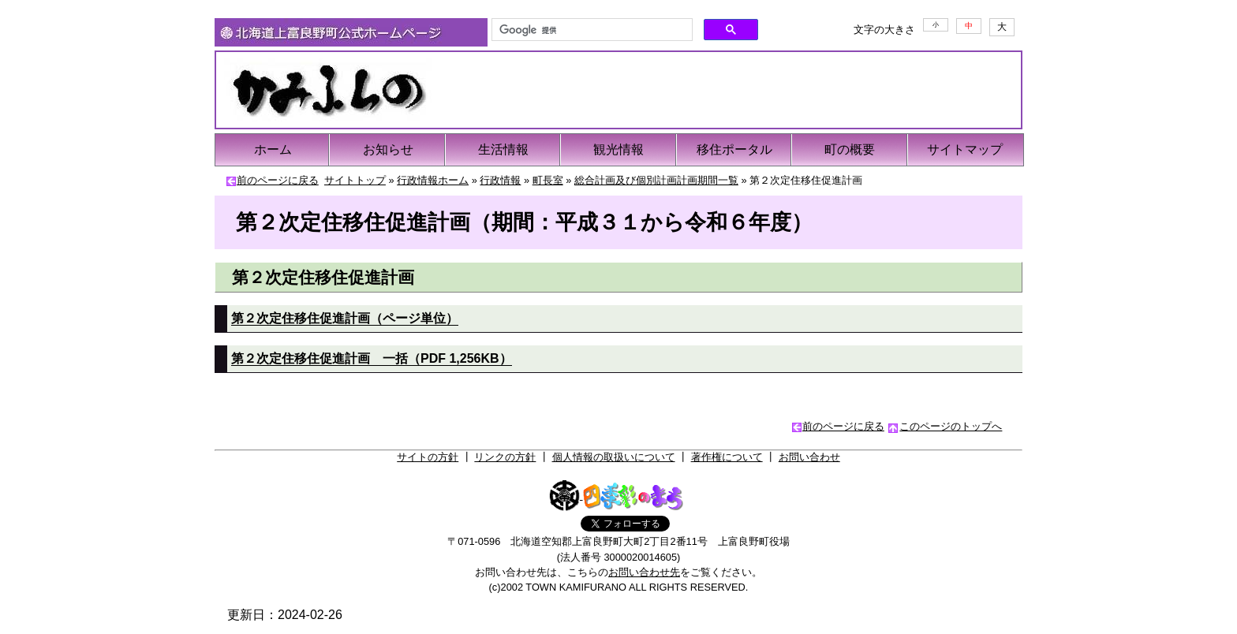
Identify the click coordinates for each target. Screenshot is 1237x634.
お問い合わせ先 (644, 572)
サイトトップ (355, 180)
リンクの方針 (505, 457)
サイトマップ (965, 149)
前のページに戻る (278, 180)
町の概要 (849, 149)
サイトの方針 (427, 457)
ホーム (273, 149)
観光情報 (618, 149)
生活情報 (503, 149)
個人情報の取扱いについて (613, 457)
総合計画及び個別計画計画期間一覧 (656, 180)
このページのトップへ (950, 426)
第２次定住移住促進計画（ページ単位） (344, 318)
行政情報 (500, 180)
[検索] (590, 30)
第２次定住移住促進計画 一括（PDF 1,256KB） (371, 358)
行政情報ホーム (433, 180)
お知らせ (388, 149)
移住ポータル (734, 149)
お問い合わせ (809, 457)
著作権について (727, 457)
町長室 (548, 180)
